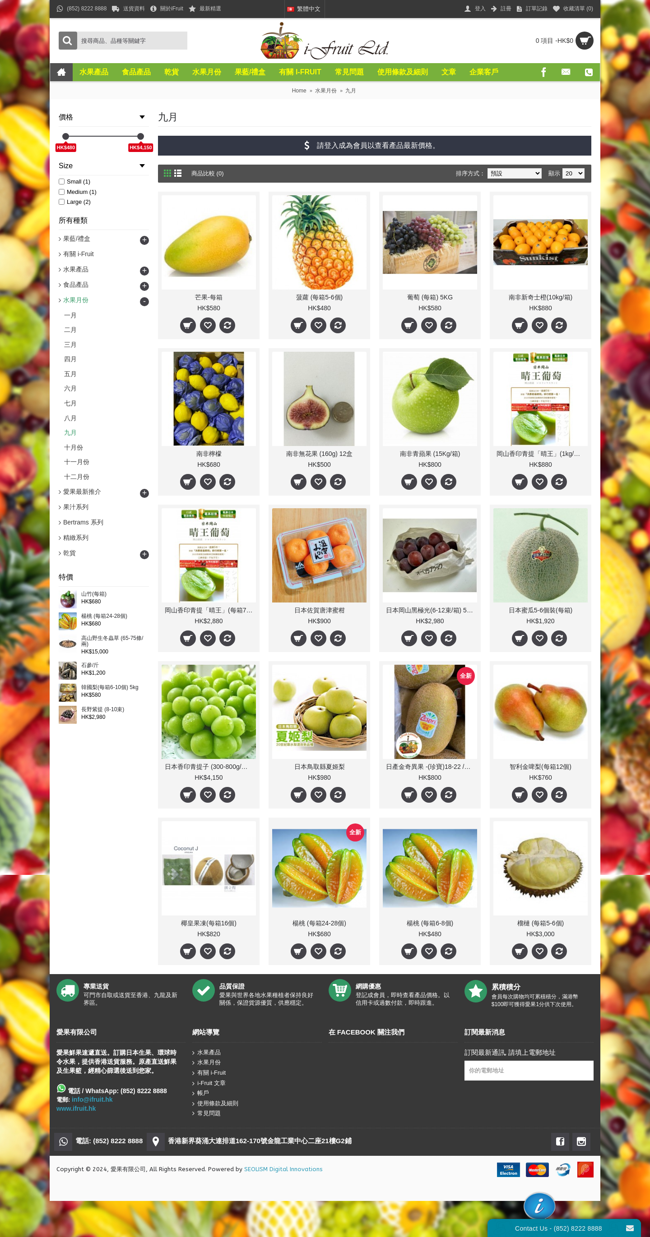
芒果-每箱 (209, 297)
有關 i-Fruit (209, 1073)
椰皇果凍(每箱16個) (209, 923)
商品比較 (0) (207, 173)
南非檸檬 (209, 453)
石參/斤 (90, 665)
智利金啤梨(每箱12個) (540, 766)
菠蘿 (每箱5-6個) (319, 297)
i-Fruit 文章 (209, 1083)
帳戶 (200, 1093)
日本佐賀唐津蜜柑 (319, 610)
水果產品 (206, 1053)
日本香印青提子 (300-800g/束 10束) (210, 766)
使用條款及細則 (215, 1104)
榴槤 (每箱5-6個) (540, 923)
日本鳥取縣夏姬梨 (319, 766)
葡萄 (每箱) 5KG (430, 297)
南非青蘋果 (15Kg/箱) (430, 453)
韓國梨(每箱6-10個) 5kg (110, 687)
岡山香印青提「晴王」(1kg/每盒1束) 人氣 (542, 453)
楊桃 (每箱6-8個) (430, 923)
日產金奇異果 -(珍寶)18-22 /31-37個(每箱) (431, 766)
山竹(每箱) (94, 594)
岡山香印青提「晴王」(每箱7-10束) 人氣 (210, 610)
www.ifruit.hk (76, 1108)
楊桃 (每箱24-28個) (104, 616)
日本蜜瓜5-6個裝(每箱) (541, 610)
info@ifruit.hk (92, 1099)
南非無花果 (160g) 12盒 (319, 453)
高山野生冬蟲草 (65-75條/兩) (112, 641)
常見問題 (206, 1113)
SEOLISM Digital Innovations (283, 1169)
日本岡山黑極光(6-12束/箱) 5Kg (430, 610)
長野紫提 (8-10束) (102, 710)
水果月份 (206, 1063)
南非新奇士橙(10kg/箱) (541, 297)
